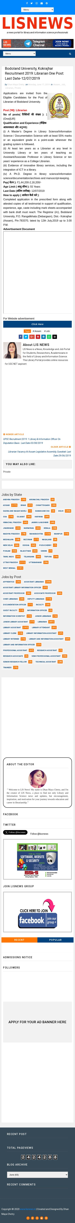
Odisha (25, 545)
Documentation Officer (14, 605)
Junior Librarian (43, 616)
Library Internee (11, 639)
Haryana (39, 517)
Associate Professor (44, 593)
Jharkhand (8, 528)
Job (63, 84)
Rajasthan (25, 551)
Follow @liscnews (39, 834)
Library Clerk (9, 633)
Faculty (40, 605)
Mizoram (27, 540)
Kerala (47, 528)
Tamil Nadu (8, 557)
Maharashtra (36, 534)
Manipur (58, 534)
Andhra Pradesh (11, 500)
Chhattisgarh (43, 505)
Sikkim (44, 551)
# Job (47, 331)
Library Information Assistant (41, 633)
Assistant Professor (13, 593)
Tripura (48, 557)
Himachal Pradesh (12, 523)
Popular (55, 940)
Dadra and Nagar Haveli (14, 511)
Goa (5, 517)
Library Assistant (12, 628)
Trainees (7, 668)
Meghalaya (8, 540)
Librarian (9, 88)
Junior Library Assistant (15, 622)
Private (18, 88)
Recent (19, 940)
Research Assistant (47, 651)
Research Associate (13, 656)
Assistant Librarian (34, 582)
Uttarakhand (35, 563)
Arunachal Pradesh (39, 500)
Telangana (29, 557)
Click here (37, 324)
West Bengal (9, 568)
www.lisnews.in (28, 1209)
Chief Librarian (10, 599)
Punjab (6, 551)
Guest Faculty (10, 611)
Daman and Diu (42, 511)
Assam (56, 84)
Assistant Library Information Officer (22, 588)
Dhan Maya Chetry (26, 1204)
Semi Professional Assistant (46, 656)
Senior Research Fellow (15, 662)
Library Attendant (41, 628)
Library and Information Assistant (46, 639)
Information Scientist (14, 616)
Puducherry (45, 545)
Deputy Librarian (35, 599)
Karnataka (29, 528)
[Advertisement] (37, 399)
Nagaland (47, 540)
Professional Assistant (15, 651)
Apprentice (8, 582)
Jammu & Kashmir (39, 523)
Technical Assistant (45, 662)
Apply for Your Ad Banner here (37, 1022)
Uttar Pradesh (10, 563)
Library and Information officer (19, 645)
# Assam (37, 331)
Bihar (23, 505)
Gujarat (21, 517)
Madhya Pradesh (11, 534)
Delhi (60, 511)
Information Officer (37, 611)
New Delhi (8, 545)
